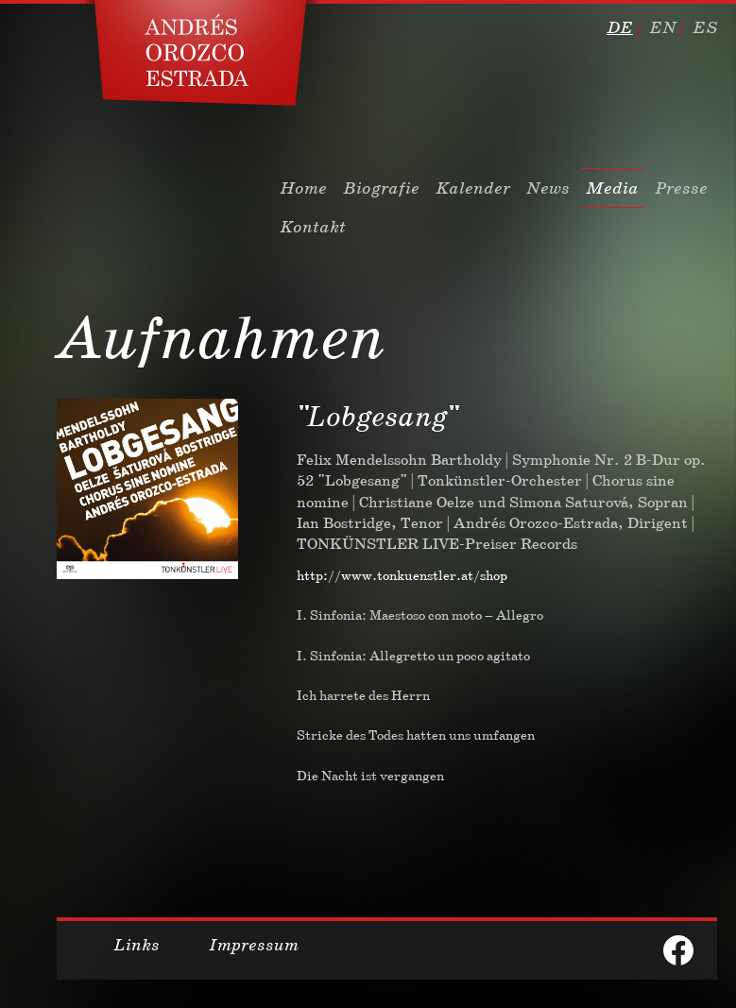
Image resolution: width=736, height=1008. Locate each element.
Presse (681, 188)
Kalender (473, 188)
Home (303, 188)
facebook (678, 950)
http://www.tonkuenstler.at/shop (402, 575)
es (705, 27)
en (662, 27)
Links (136, 944)
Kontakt (313, 226)
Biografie (381, 188)
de (620, 27)
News (548, 188)
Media (612, 188)
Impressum (254, 944)
